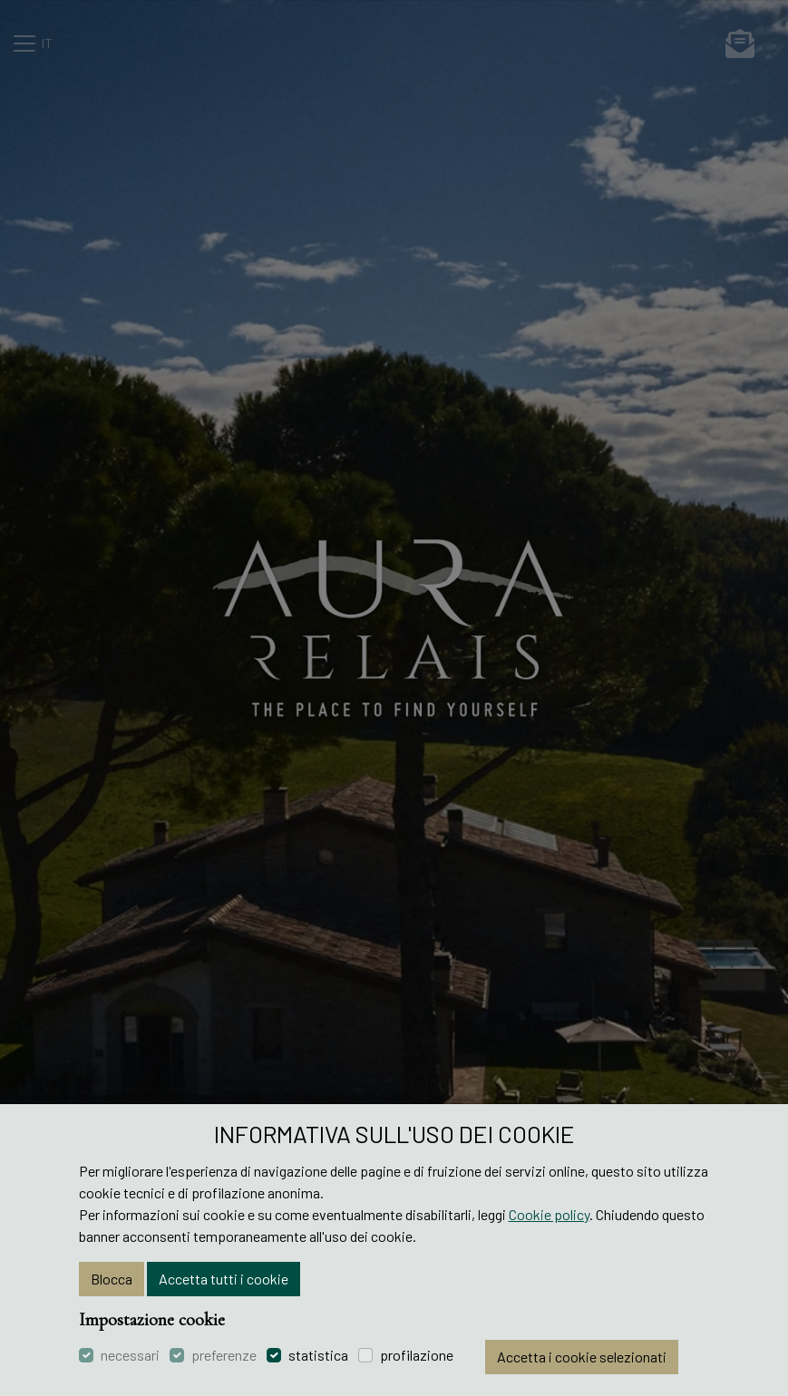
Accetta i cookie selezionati (581, 1356)
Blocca (111, 1278)
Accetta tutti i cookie (223, 1278)
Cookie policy (549, 1214)
